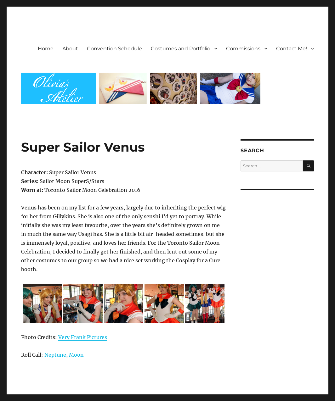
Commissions (243, 49)
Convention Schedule (114, 49)
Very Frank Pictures (82, 337)
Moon (76, 355)
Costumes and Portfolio (180, 49)
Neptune (55, 355)
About (70, 49)
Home (46, 49)
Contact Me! (291, 49)
